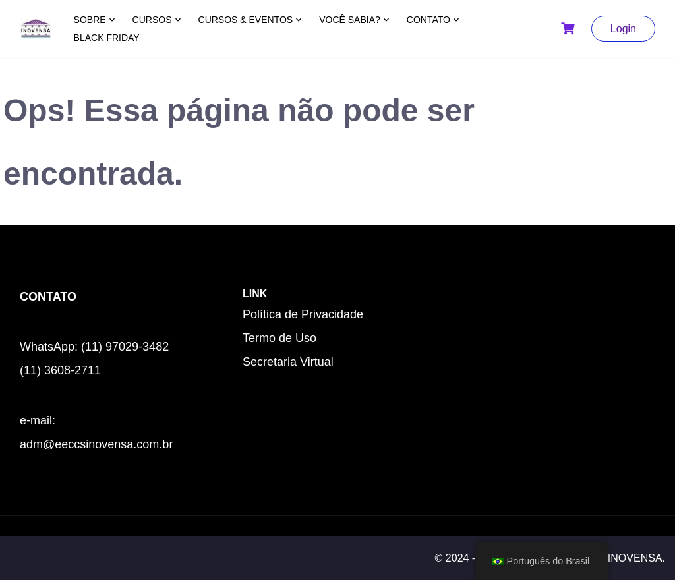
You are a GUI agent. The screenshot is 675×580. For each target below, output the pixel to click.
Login (623, 28)
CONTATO (428, 19)
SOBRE (90, 19)
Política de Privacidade (303, 314)
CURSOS (152, 19)
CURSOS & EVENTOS (245, 19)
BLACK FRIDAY (107, 37)
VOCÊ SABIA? (349, 19)
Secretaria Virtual (288, 361)
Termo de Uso (279, 338)
